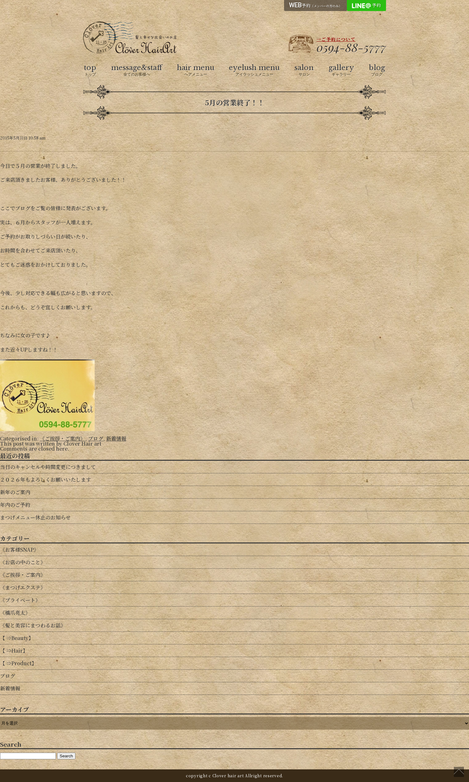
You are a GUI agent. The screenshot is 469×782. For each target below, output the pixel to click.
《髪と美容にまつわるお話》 (33, 625)
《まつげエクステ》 (22, 587)
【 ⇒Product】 (18, 663)
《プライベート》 (20, 600)
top (90, 70)
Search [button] (66, 756)
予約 (315, 5)
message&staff (136, 70)
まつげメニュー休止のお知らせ (35, 517)
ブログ (95, 438)
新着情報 (116, 438)
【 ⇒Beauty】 (16, 638)
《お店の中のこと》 (22, 562)
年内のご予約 (15, 504)
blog (377, 70)
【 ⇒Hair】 (14, 650)
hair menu (195, 70)
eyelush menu (254, 70)
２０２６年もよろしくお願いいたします (45, 479)
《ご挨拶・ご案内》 (62, 438)
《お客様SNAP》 (19, 549)
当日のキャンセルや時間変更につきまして (48, 467)
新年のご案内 (15, 492)
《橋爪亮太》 (15, 612)
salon (304, 70)
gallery (341, 70)
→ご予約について (336, 39)
